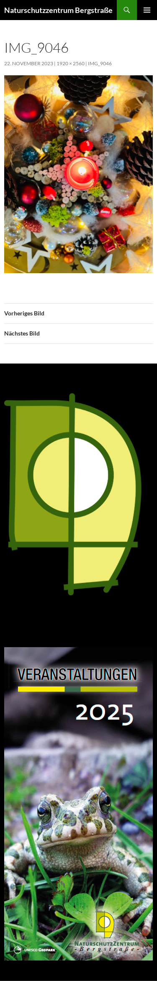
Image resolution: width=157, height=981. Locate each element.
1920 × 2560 (71, 63)
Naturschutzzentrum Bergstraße (58, 10)
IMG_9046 (100, 63)
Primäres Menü (147, 10)
